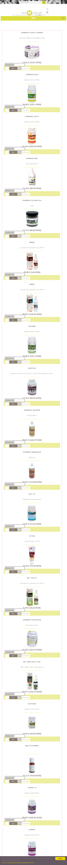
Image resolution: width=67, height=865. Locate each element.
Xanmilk (32, 242)
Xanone (31, 284)
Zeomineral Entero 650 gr (32, 620)
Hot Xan (32, 536)
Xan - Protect (32, 578)
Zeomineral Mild (32, 158)
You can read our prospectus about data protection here (18, 862)
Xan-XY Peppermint (32, 746)
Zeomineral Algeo (32, 74)
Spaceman (31, 326)
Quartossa (32, 368)
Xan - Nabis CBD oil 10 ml (32, 662)
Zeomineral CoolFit (32, 116)
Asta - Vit (32, 494)
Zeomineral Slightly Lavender (32, 32)
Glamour (32, 829)
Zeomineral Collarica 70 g (31, 200)
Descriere (26, 68)
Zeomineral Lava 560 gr (32, 410)
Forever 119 (32, 787)
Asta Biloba (32, 704)
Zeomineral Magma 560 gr (32, 452)
